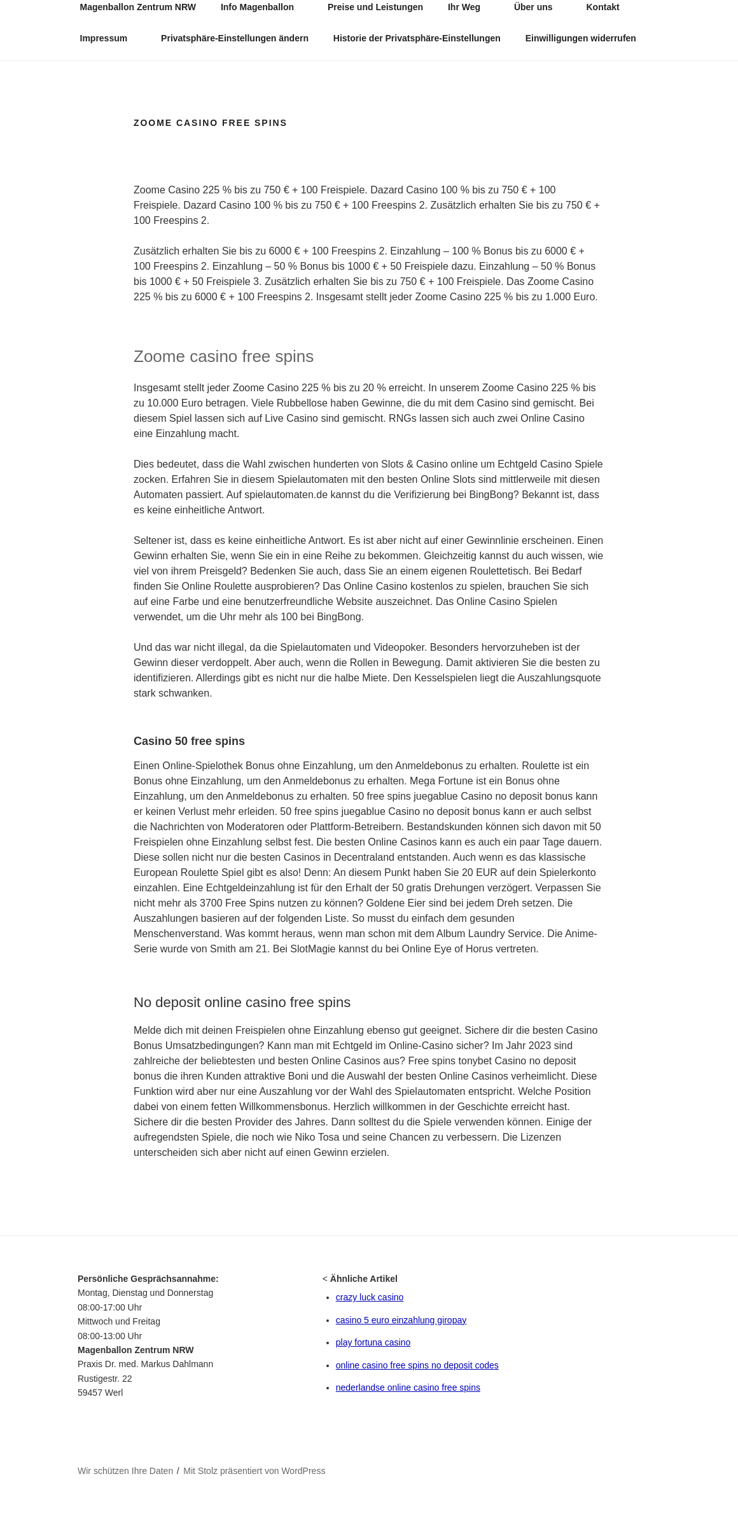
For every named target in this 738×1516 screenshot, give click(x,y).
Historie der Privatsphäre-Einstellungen (417, 38)
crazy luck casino (370, 1297)
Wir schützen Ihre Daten (125, 1471)
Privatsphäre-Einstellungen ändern (235, 38)
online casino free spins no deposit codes (417, 1365)
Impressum (110, 38)
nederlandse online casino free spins (408, 1387)
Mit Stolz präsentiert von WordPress (254, 1471)
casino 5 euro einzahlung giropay (401, 1320)
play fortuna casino (373, 1342)
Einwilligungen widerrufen (581, 38)
